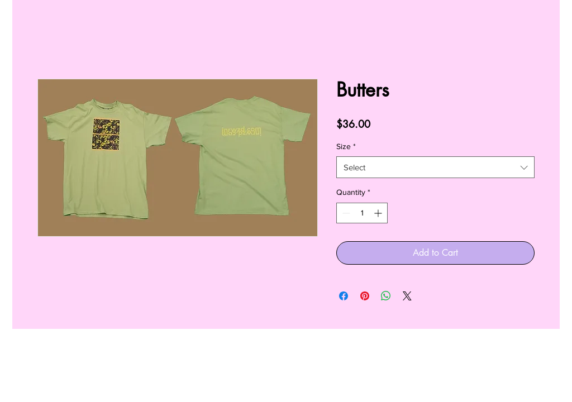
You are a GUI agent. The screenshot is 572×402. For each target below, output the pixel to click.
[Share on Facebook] (343, 296)
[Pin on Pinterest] (364, 296)
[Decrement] (345, 213)
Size (346, 146)
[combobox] (435, 167)
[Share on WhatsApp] (386, 296)
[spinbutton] (362, 213)
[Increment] (379, 213)
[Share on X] (407, 296)
